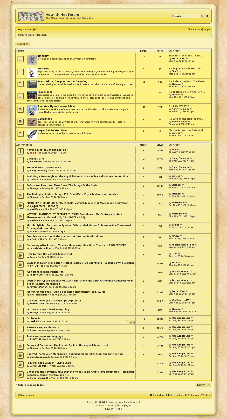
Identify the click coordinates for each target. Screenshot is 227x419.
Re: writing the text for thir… (186, 118)
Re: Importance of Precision (185, 68)
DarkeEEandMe (38, 365)
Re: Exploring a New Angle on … (187, 91)
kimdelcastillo (179, 121)
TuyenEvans (36, 161)
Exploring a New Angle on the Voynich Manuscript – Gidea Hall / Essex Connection (77, 176)
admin (33, 152)
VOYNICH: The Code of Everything (48, 309)
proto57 (176, 94)
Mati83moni (36, 209)
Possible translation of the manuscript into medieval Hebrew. (65, 236)
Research (22, 44)
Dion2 (175, 71)
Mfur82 (33, 239)
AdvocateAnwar (180, 271)
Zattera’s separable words (43, 327)
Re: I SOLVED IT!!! (179, 106)
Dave (32, 257)
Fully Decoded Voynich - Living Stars (49, 362)
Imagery (43, 55)
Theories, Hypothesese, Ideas (56, 106)
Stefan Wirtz (178, 58)
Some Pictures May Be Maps (44, 167)
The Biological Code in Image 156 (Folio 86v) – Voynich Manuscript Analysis (73, 194)
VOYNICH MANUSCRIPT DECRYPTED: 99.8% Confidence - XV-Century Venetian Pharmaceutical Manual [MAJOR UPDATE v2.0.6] (74, 215)
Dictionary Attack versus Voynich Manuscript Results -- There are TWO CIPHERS (76, 245)
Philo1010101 (37, 274)
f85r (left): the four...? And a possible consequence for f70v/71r (66, 291)
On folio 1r (33, 318)
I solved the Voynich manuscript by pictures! (54, 300)
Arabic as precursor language (45, 336)
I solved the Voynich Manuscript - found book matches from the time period (75, 354)
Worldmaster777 (39, 303)
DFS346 (37, 330)
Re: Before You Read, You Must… (187, 81)
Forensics (44, 68)
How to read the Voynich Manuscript (49, 254)
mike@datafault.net (41, 248)
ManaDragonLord (181, 318)
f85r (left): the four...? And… (185, 55)
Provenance (45, 91)
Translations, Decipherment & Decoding (62, 81)
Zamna (33, 231)
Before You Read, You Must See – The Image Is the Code (62, 185)
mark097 (34, 321)
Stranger (176, 84)
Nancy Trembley (180, 109)
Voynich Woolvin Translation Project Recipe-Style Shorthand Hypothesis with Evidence (81, 262)
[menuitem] (35, 29)
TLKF (35, 265)
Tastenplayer (124, 405)
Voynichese (45, 118)
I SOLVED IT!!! (35, 158)
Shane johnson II (39, 378)
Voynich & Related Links (52, 130)
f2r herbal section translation (45, 271)
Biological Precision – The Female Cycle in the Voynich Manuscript (67, 345)
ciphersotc (36, 179)
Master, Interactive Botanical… (187, 130)
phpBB (102, 402)
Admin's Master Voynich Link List (47, 149)
